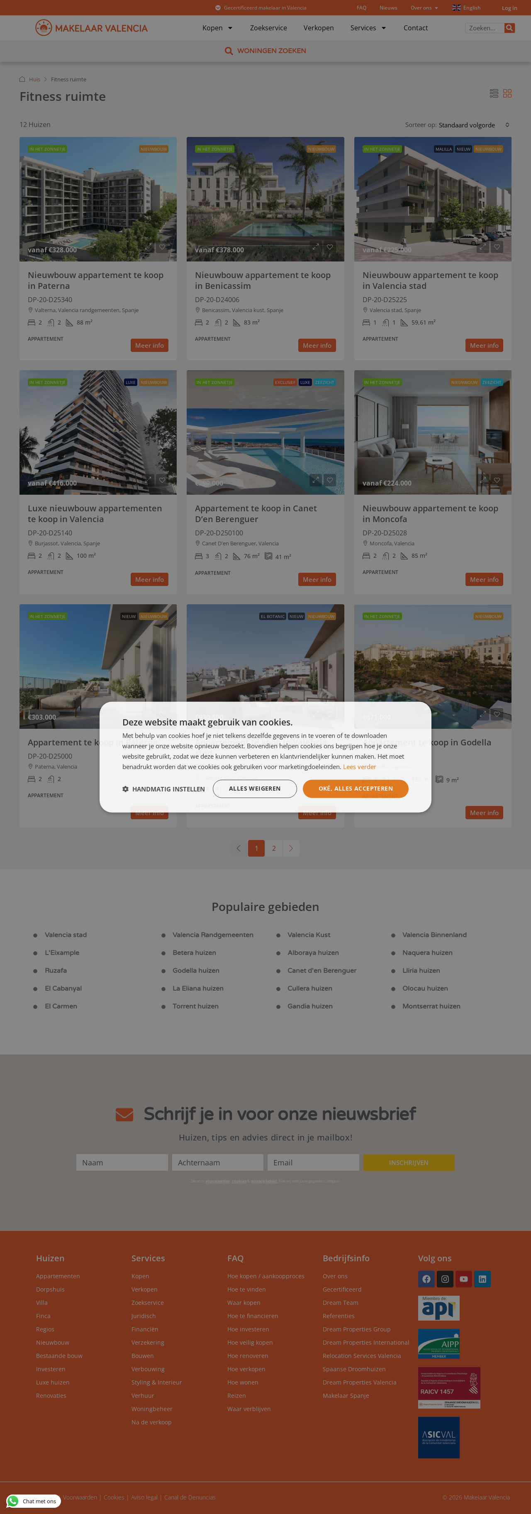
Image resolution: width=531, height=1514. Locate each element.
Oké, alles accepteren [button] (356, 788)
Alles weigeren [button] (255, 788)
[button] (163, 789)
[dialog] (265, 757)
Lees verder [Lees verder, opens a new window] (359, 766)
